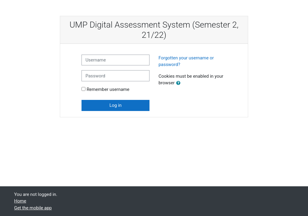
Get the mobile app (33, 208)
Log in (115, 105)
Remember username (108, 89)
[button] (179, 83)
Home (20, 201)
